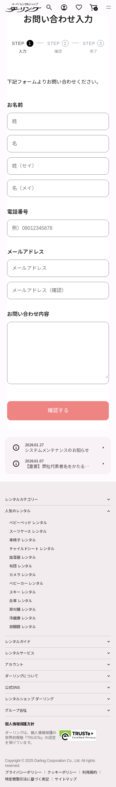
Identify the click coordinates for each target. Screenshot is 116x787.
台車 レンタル (20, 600)
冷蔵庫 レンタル (22, 617)
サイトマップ (66, 778)
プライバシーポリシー (23, 772)
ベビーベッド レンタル (28, 522)
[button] (93, 7)
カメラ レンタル (22, 574)
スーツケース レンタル (28, 531)
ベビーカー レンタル (26, 583)
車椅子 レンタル (22, 539)
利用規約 (89, 772)
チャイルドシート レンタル (31, 548)
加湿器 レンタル (22, 557)
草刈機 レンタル (22, 609)
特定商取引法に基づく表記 (27, 778)
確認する (58, 410)
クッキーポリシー (62, 772)
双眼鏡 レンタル (22, 626)
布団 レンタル (20, 565)
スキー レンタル (22, 591)
